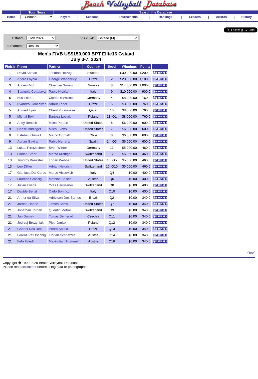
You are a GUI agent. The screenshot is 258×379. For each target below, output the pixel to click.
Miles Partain (58, 123)
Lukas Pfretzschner (31, 148)
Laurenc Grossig (29, 179)
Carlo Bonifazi (59, 191)
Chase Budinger (29, 129)
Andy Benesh (27, 123)
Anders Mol (25, 85)
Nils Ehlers (25, 98)
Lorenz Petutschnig (31, 235)
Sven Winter (58, 148)
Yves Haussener (61, 185)
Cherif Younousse (62, 110)
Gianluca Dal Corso (31, 173)
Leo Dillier (24, 166)
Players (65, 17)
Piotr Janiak (57, 222)
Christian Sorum (61, 85)
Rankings (165, 17)
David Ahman (27, 73)
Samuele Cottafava (31, 91)
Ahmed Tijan (26, 110)
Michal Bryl (25, 116)
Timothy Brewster (30, 160)
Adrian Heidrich (60, 166)
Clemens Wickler (61, 98)
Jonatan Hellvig (60, 73)
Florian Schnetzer (62, 235)
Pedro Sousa (58, 229)
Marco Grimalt (59, 135)
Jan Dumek (25, 216)
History (247, 17)
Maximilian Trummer (64, 241)
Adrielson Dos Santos (65, 197)
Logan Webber (60, 160)
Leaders (195, 17)
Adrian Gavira (27, 141)
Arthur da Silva (28, 197)
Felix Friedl (25, 241)
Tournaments (128, 17)
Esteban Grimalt (29, 135)
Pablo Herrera (59, 141)
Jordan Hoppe (27, 204)
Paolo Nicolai (58, 91)
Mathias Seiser (60, 179)
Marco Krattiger (60, 154)
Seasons (92, 17)
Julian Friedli (26, 185)
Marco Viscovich (61, 173)
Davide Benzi (27, 191)
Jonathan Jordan (29, 210)
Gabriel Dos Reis (29, 229)
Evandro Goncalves (31, 104)
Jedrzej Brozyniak (30, 222)
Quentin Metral (60, 210)
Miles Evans (58, 129)
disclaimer (28, 267)
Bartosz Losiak (60, 116)
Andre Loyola (27, 79)
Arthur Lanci (58, 104)
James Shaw (58, 204)
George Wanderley (63, 79)
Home (11, 17)
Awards (221, 17)
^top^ (251, 252)
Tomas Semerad (61, 216)
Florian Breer (26, 154)
